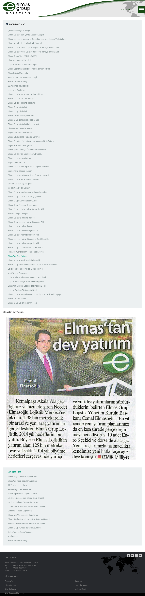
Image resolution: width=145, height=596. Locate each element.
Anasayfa (8, 581)
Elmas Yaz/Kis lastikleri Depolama (23, 515)
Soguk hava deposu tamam (20, 171)
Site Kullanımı (10, 589)
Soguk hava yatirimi (16, 162)
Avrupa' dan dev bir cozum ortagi (22, 77)
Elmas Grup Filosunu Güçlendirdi (22, 205)
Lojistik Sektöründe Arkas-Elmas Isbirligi (25, 269)
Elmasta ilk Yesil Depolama (20, 511)
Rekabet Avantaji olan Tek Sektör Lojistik (25, 252)
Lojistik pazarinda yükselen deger (22, 64)
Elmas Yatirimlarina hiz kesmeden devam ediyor (29, 69)
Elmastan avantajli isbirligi (19, 60)
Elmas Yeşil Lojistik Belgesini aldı (22, 477)
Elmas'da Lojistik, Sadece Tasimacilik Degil (26, 286)
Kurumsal (78, 581)
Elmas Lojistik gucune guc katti (21, 103)
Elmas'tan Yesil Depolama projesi (22, 481)
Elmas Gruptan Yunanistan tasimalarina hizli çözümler (31, 141)
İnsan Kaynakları (81, 585)
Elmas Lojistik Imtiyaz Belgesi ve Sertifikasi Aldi (28, 239)
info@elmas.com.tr (19, 570)
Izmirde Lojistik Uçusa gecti (20, 184)
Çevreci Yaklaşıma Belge (19, 30)
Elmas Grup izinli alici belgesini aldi (23, 120)
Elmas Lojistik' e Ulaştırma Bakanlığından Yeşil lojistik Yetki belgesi (37, 39)
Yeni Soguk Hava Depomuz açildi (22, 494)
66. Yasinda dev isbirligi (18, 86)
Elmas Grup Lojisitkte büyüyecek (22, 303)
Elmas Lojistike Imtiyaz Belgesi (21, 218)
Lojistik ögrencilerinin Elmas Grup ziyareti (26, 498)
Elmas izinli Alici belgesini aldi (21, 115)
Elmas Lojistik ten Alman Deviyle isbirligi (25, 94)
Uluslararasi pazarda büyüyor (21, 128)
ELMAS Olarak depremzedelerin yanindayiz (27, 523)
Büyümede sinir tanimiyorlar (20, 133)
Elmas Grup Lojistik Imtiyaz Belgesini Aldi (26, 209)
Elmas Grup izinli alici (17, 107)
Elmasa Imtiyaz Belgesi (18, 213)
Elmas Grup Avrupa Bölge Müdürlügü (24, 528)
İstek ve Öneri (80, 589)
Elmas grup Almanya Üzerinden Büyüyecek (27, 150)
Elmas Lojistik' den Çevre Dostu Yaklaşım (26, 35)
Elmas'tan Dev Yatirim (17, 256)
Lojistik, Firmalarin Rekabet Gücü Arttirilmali (27, 277)
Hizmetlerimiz (10, 585)
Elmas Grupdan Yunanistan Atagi (22, 201)
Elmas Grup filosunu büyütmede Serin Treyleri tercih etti (32, 264)
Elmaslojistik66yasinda (18, 73)
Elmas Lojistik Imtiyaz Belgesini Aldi (23, 235)
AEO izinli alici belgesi (17, 485)
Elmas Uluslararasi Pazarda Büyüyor (24, 137)
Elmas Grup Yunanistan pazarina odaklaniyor (27, 192)
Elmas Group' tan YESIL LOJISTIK (23, 56)
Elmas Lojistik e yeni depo (19, 158)
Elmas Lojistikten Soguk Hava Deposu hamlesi (28, 167)
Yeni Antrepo (13, 536)
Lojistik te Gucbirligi (16, 90)
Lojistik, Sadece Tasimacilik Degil (22, 290)
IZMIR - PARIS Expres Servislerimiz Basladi (27, 506)
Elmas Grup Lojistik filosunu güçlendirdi (25, 196)
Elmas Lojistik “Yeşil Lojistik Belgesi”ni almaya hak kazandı (33, 47)
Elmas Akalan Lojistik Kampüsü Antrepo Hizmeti (29, 519)
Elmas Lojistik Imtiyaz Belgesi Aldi (23, 230)
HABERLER (15, 472)
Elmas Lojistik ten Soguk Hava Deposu (25, 154)
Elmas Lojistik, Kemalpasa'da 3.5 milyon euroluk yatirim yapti (34, 294)
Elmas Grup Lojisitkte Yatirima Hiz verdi (25, 247)
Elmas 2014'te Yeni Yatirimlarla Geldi (24, 260)
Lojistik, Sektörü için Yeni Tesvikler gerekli (26, 281)
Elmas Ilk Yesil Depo (17, 299)
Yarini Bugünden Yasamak (19, 489)
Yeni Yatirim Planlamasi (18, 273)
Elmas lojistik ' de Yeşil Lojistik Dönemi (24, 43)
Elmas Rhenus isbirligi (17, 81)
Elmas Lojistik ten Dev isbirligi (21, 98)
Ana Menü (141, 9)
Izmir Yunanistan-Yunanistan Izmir (23, 502)
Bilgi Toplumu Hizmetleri (14, 593)
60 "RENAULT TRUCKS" (19, 188)
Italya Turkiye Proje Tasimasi (20, 532)
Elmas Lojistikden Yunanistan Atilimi (23, 179)
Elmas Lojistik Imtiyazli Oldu (20, 226)
